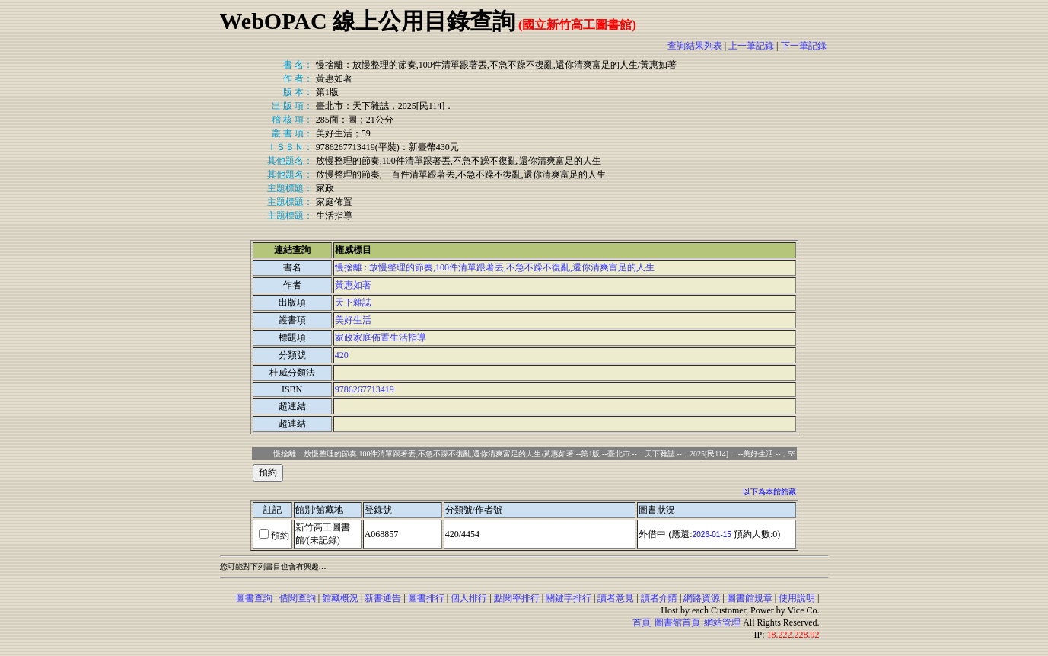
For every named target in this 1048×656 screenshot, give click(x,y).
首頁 (641, 622)
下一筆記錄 (804, 45)
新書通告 (383, 598)
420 (342, 355)
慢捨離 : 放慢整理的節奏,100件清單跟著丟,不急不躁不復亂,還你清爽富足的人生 (495, 267)
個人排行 (469, 598)
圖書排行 (426, 598)
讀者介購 (659, 598)
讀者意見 (615, 598)
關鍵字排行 (568, 598)
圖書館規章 (749, 598)
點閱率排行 (517, 598)
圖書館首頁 (677, 622)
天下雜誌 (353, 302)
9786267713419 (364, 389)
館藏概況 (340, 598)
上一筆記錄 (751, 45)
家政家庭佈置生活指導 (380, 337)
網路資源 (701, 598)
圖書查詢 (254, 598)
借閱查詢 (297, 598)
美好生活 (353, 320)
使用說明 (797, 598)
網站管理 (722, 622)
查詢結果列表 (694, 45)
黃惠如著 (353, 285)
